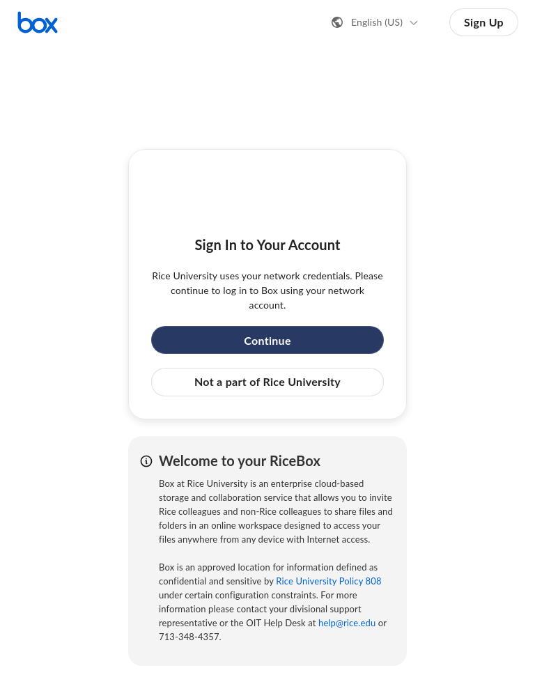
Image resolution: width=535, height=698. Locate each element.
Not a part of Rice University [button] (267, 381)
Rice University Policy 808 (328, 581)
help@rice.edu (346, 622)
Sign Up (484, 22)
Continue (267, 340)
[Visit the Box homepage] (38, 22)
